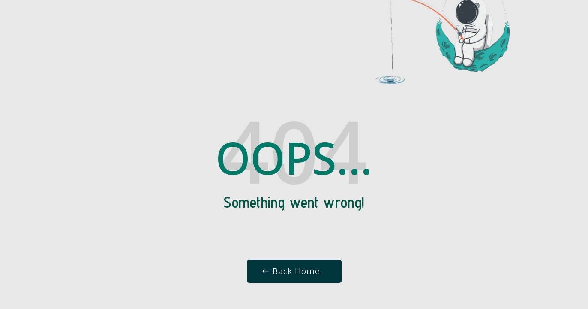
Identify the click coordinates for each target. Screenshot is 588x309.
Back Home (296, 271)
